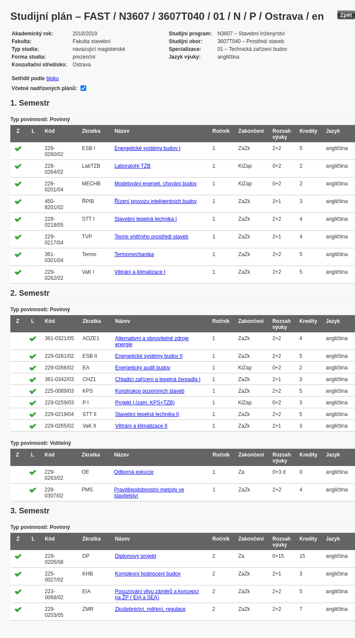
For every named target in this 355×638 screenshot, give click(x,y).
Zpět (346, 15)
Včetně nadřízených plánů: (44, 88)
